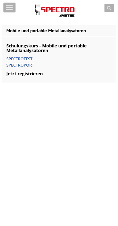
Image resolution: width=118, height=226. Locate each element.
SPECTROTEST (19, 59)
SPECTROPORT (20, 65)
